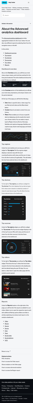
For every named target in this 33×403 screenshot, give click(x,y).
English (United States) (12, 400)
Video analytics (25, 9)
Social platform (9, 338)
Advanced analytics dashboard (13, 38)
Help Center (11, 2)
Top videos (8, 63)
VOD (6, 340)
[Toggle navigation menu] (28, 2)
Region (7, 324)
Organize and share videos (13, 9)
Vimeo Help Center (6, 8)
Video (6, 321)
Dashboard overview (10, 53)
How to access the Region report (11, 370)
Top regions (8, 55)
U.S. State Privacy (13, 398)
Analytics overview (6, 11)
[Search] (13, 15)
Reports (7, 65)
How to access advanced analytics (11, 367)
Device (7, 328)
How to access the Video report (10, 361)
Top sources (8, 60)
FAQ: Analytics (6, 358)
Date (6, 331)
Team (6, 333)
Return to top (6, 351)
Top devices (8, 58)
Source (7, 326)
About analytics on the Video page (11, 364)
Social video (8, 336)
